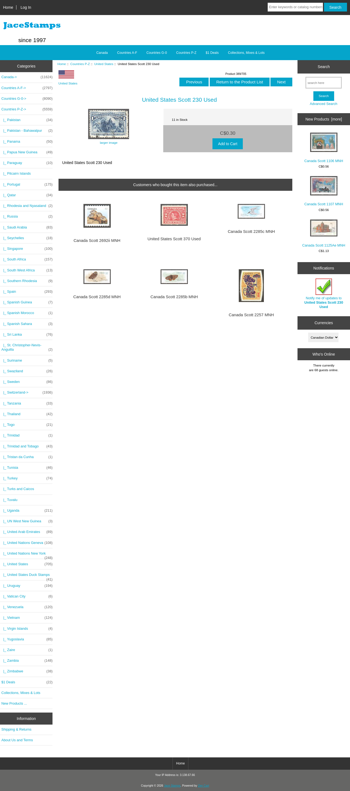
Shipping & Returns (16, 729)
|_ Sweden (26, 382)
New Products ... (14, 703)
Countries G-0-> (26, 98)
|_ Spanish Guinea (26, 302)
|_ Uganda (26, 510)
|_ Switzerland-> (26, 392)
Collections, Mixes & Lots (246, 53)
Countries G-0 (157, 53)
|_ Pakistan (26, 120)
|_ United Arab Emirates (26, 532)
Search (324, 67)
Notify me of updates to (323, 294)
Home (8, 7)
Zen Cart (203, 785)
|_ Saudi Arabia (26, 227)
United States (103, 64)
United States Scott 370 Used (174, 239)
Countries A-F (127, 53)
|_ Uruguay (26, 586)
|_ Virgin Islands (26, 628)
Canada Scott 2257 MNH (251, 315)
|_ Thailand (26, 414)
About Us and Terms (17, 740)
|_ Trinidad (26, 435)
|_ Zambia (26, 660)
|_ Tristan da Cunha (26, 457)
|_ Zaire (26, 650)
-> (26, 109)
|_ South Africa (26, 259)
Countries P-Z (80, 64)
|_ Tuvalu (9, 500)
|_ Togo (26, 425)
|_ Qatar (26, 195)
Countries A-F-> (26, 88)
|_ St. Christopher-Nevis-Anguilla (26, 347)
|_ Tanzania (26, 403)
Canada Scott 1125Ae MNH (323, 233)
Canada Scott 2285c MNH (251, 231)
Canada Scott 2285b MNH (174, 297)
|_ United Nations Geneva (26, 543)
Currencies (323, 323)
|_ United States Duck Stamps (26, 576)
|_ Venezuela (26, 607)
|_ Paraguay (26, 163)
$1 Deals (212, 53)
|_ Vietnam (26, 618)
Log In (26, 7)
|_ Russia (26, 216)
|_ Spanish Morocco (26, 313)
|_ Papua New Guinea (26, 152)
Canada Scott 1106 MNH (323, 148)
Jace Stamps (172, 785)
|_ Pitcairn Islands (16, 173)
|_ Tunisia (26, 467)
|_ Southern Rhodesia (26, 281)
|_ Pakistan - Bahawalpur (26, 130)
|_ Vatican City (26, 596)
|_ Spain (26, 291)
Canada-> (26, 77)
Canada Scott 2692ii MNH (97, 240)
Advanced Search (323, 104)
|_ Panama (26, 141)
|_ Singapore (26, 249)
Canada (102, 53)
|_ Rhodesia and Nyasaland (26, 206)
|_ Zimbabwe (26, 671)
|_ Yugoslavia (26, 639)
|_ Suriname (26, 360)
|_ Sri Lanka (26, 334)
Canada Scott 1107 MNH (323, 191)
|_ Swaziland (26, 371)
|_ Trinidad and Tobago (26, 446)
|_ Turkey (26, 478)
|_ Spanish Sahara (26, 324)
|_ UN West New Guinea (26, 521)
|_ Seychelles (26, 238)
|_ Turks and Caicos (17, 489)
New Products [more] (323, 119)
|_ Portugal (26, 184)
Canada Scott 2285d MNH (97, 297)
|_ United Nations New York (26, 554)
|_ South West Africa (26, 270)
